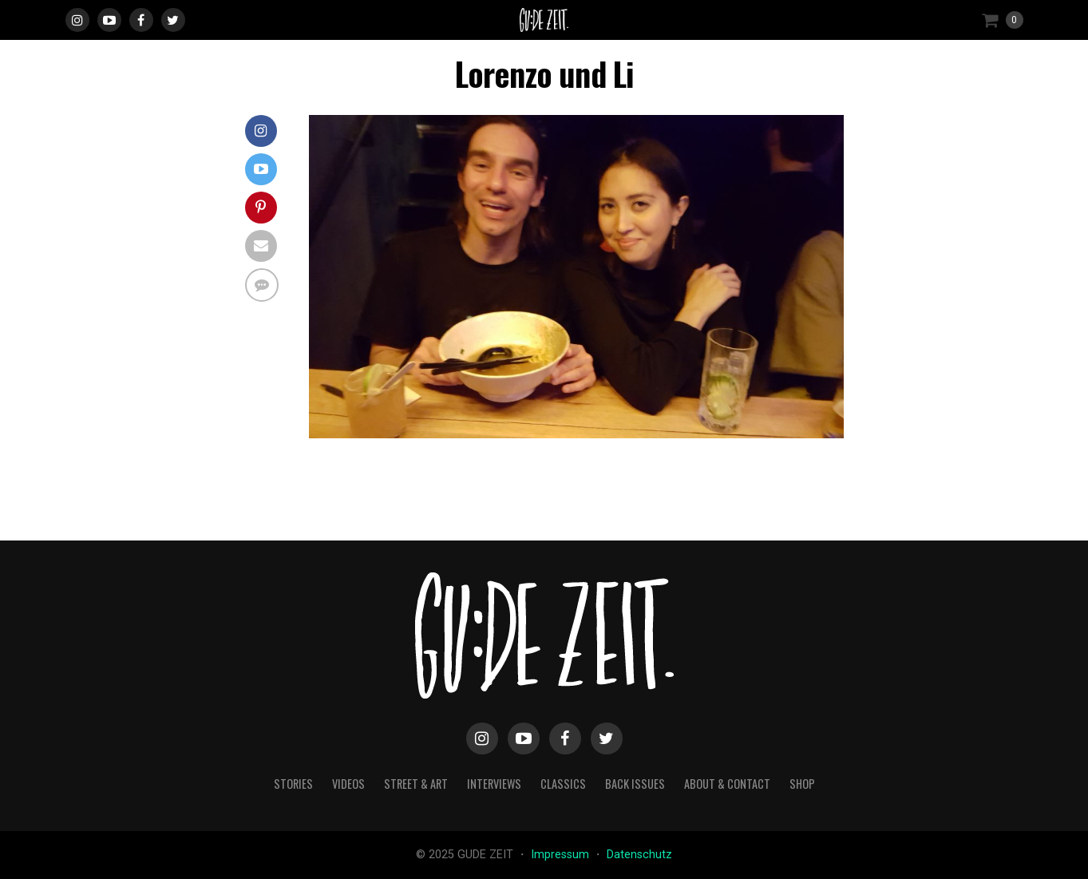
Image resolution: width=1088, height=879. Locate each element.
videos (348, 783)
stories (293, 783)
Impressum (561, 854)
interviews (494, 783)
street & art (416, 783)
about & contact (727, 783)
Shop (802, 783)
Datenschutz (639, 854)
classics (563, 783)
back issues (635, 783)
